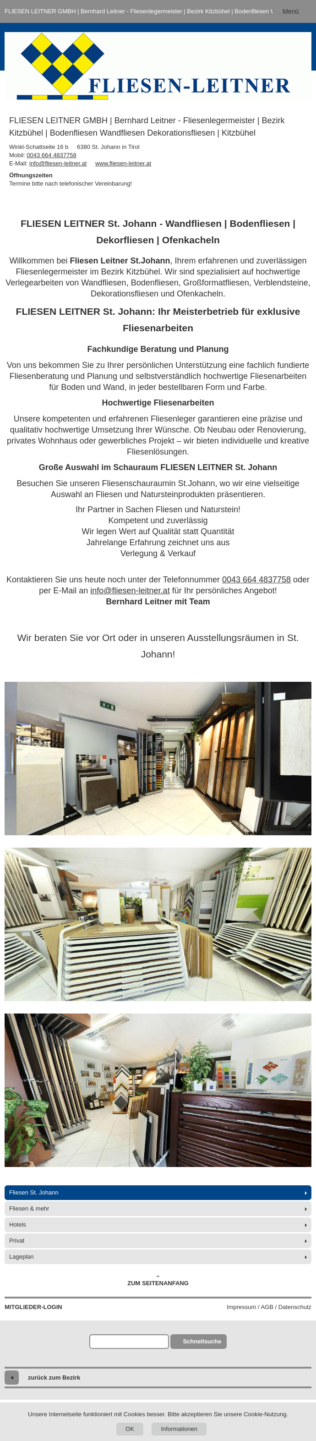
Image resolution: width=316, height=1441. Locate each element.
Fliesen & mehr (29, 1208)
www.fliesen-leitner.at (123, 163)
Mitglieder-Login (33, 1307)
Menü (291, 11)
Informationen (179, 1428)
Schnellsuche (202, 1341)
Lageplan (21, 1256)
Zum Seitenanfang (158, 1281)
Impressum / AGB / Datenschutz (269, 1307)
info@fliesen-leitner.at (58, 163)
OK (129, 1428)
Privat (16, 1240)
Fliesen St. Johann (34, 1192)
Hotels (17, 1224)
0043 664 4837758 (51, 155)
